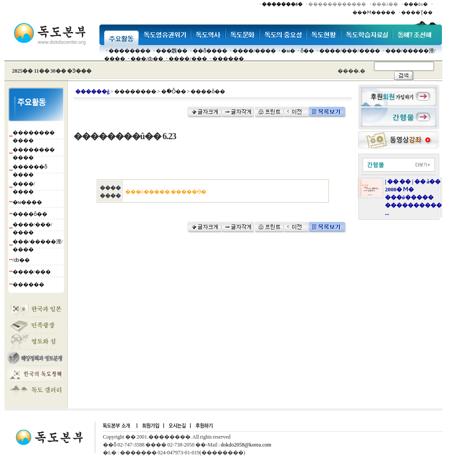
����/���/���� (349, 51)
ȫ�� (307, 51)
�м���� (27, 202)
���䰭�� (171, 51)
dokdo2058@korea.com (246, 445)
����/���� (254, 51)
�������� (130, 51)
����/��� (188, 59)
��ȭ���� (210, 51)
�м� (288, 51)
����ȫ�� (30, 214)
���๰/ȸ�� (147, 59)
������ (228, 59)
